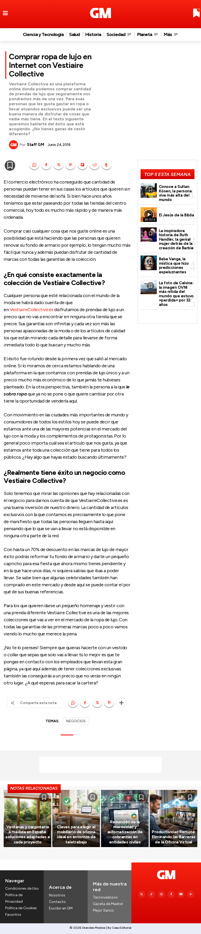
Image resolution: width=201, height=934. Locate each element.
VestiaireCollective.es (31, 309)
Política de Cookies (21, 908)
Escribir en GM (60, 908)
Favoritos (13, 915)
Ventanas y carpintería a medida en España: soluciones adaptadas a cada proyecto (27, 834)
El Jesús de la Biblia (176, 215)
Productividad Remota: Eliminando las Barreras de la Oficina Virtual (174, 836)
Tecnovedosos (105, 897)
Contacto (57, 902)
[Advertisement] (100, 765)
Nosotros (57, 895)
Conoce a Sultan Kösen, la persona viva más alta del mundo (175, 193)
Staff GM (35, 144)
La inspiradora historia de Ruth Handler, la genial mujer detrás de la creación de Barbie (176, 239)
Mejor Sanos (103, 910)
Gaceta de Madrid (108, 904)
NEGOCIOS (76, 721)
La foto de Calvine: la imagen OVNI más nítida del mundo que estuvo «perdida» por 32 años (176, 294)
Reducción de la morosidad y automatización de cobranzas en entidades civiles (125, 831)
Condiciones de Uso (22, 888)
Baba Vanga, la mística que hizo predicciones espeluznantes (174, 265)
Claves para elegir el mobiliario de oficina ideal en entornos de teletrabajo (76, 834)
